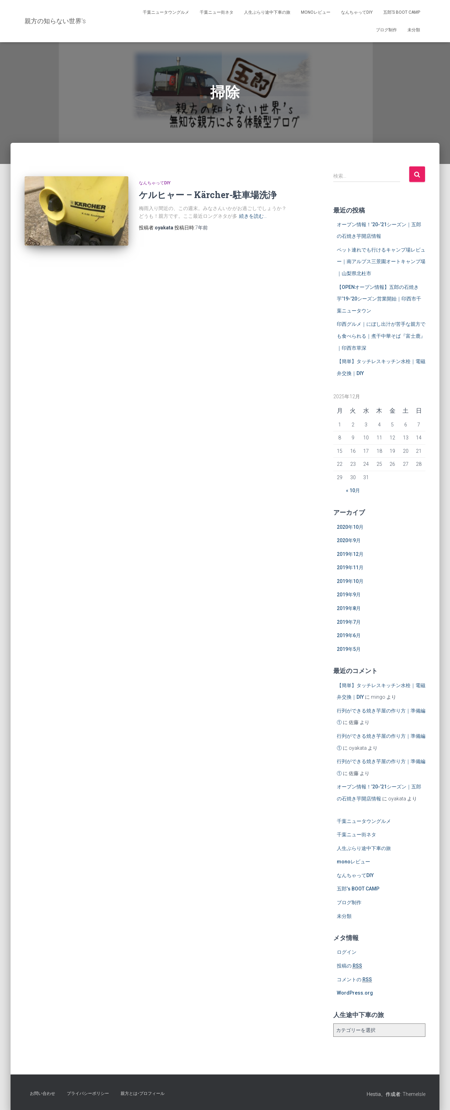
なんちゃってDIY (357, 12)
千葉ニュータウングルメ (166, 12)
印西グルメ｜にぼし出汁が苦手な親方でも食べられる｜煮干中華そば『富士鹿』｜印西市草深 (381, 335)
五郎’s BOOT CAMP (401, 12)
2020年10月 (350, 527)
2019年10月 (350, 581)
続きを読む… (253, 216)
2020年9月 (349, 540)
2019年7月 (349, 622)
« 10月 (353, 490)
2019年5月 (349, 649)
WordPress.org (355, 993)
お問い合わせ (42, 1093)
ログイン (346, 952)
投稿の (349, 966)
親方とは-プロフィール (143, 1093)
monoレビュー (315, 12)
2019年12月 (350, 554)
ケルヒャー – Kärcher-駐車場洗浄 (208, 195)
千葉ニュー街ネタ (216, 12)
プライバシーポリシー (88, 1093)
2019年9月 (349, 594)
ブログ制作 (386, 29)
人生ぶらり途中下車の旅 (267, 12)
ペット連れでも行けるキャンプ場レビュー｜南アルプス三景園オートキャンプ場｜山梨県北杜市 (381, 261)
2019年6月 (349, 635)
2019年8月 (349, 608)
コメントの (354, 980)
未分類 (413, 29)
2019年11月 (350, 567)
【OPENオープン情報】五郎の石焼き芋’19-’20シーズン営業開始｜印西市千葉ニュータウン (379, 298)
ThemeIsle (414, 1094)
